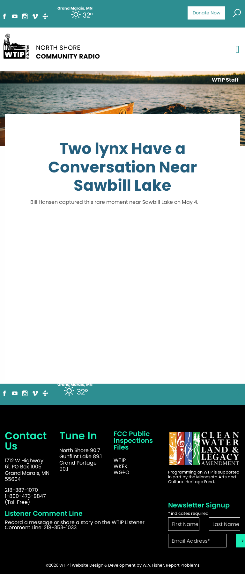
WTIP (120, 460)
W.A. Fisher (153, 565)
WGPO (122, 472)
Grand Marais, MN (75, 385)
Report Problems (183, 565)
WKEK (121, 466)
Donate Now (206, 13)
